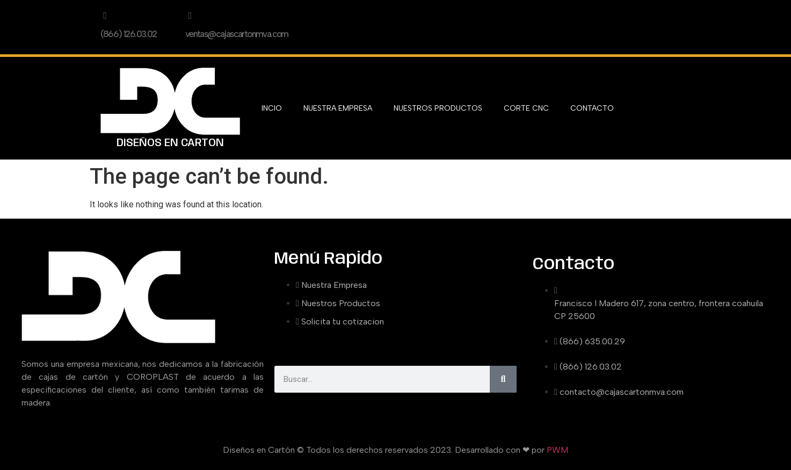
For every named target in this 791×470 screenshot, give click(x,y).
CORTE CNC (526, 108)
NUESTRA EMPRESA (337, 108)
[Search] (503, 379)
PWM (557, 450)
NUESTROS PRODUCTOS (438, 108)
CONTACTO (592, 108)
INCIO (272, 108)
